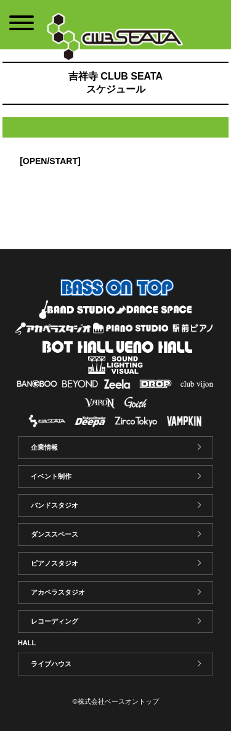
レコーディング (54, 621)
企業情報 (44, 447)
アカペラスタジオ (58, 592)
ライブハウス (51, 663)
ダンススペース (54, 534)
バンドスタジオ (54, 505)
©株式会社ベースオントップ (115, 701)
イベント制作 (51, 476)
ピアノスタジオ (54, 563)
